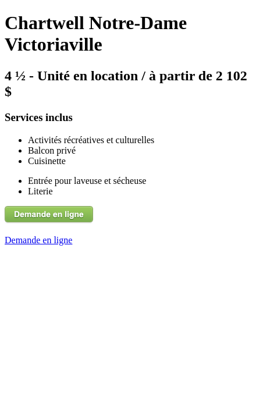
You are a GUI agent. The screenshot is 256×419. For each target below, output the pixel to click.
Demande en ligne (38, 240)
